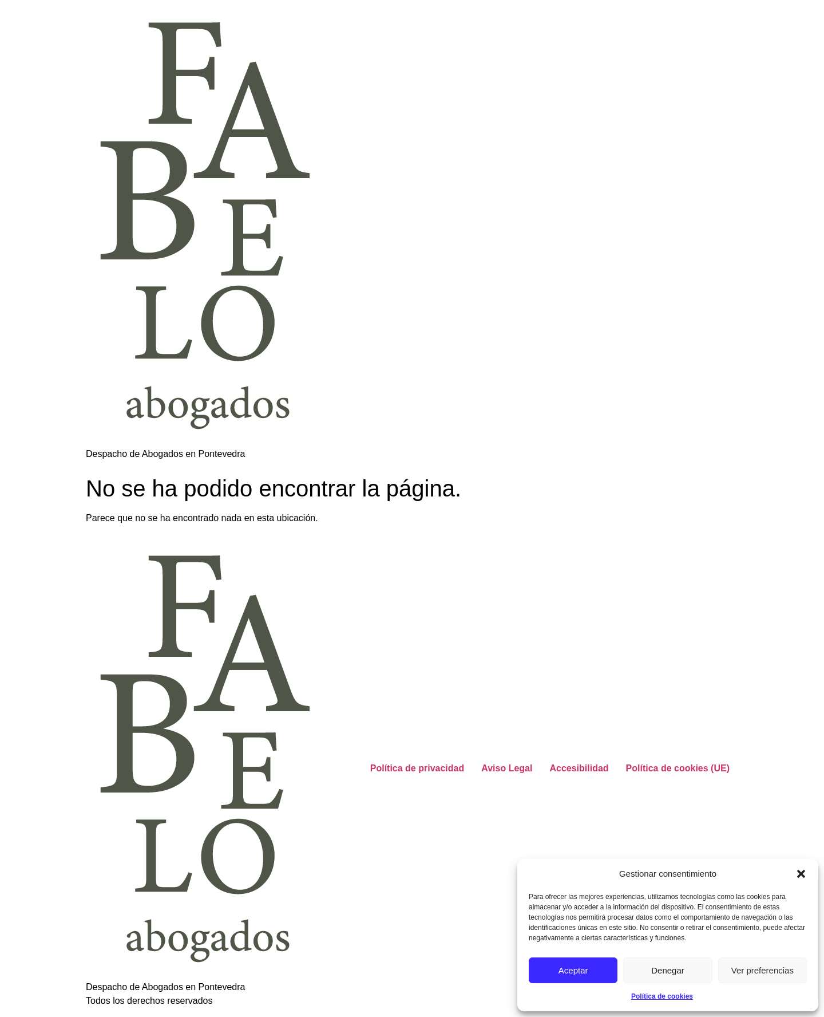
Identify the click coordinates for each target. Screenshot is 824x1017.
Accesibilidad (578, 768)
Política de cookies (662, 996)
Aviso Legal (506, 768)
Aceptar (573, 970)
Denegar (667, 970)
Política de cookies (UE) (678, 768)
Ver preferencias (762, 970)
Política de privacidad (417, 768)
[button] (801, 874)
